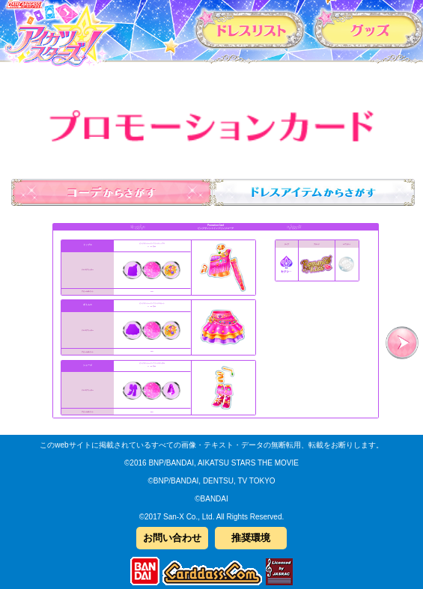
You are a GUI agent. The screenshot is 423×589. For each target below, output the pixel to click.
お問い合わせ (172, 537)
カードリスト (250, 29)
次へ (402, 342)
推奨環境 (250, 537)
